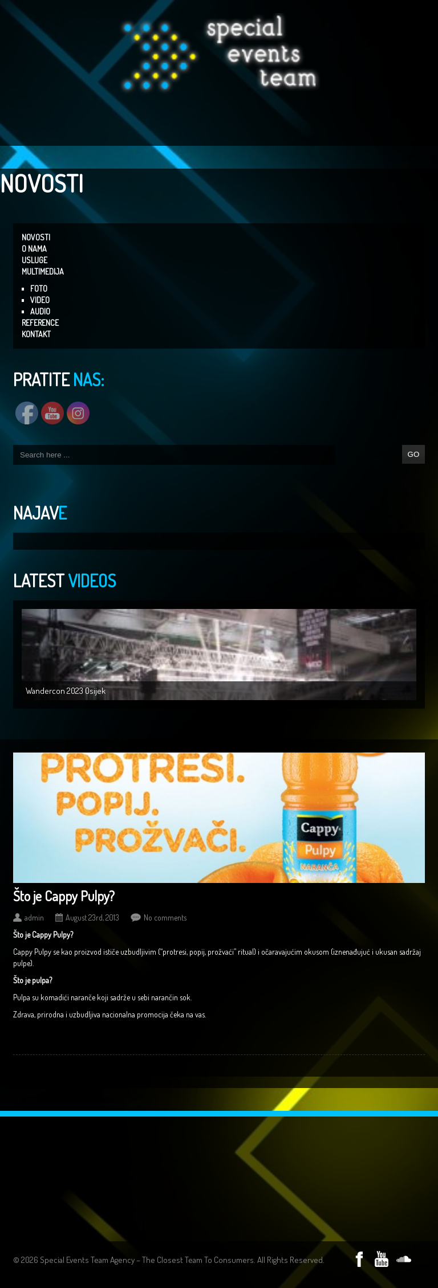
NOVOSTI (36, 237)
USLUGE (34, 260)
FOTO (38, 288)
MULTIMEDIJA (43, 271)
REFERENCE (40, 323)
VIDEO (40, 300)
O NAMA (34, 248)
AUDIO (40, 311)
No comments (165, 917)
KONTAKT (36, 334)
